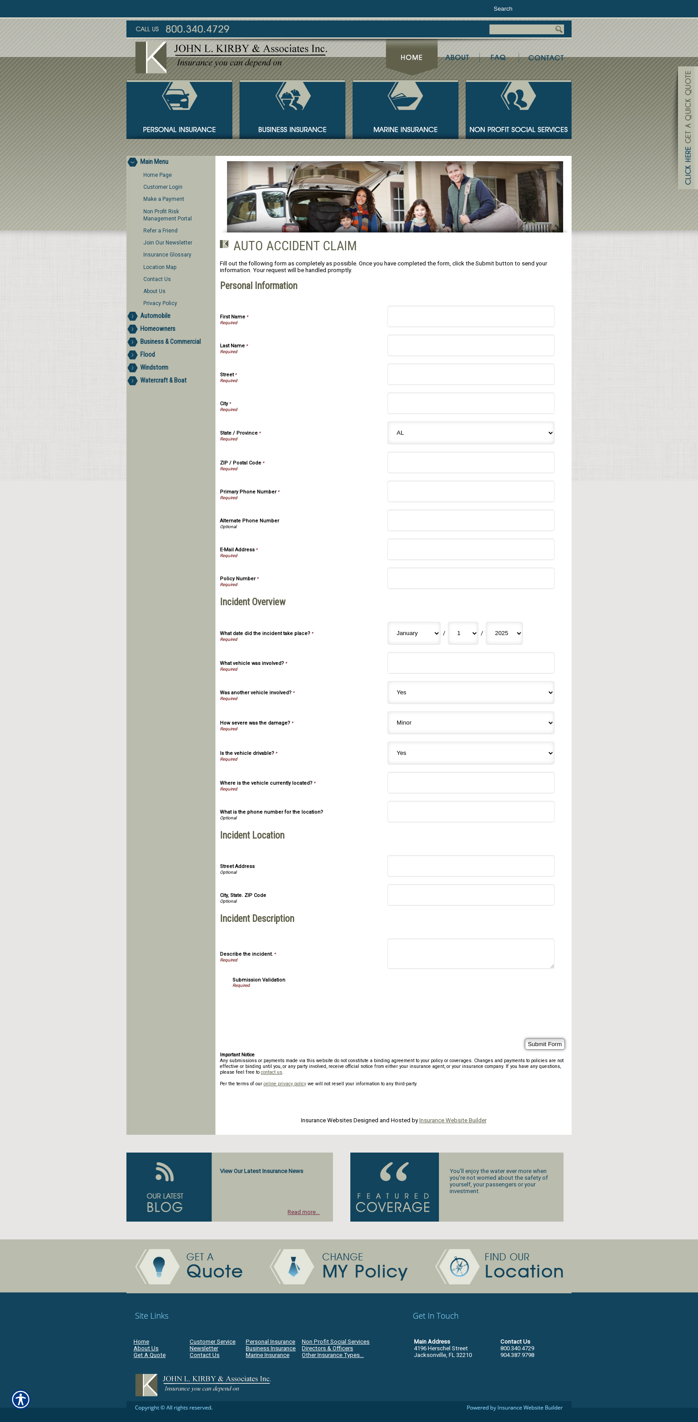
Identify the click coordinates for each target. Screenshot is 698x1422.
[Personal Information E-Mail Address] (471, 549)
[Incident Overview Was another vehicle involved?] (471, 692)
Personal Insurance (270, 1341)
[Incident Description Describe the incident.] (471, 953)
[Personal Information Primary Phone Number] (471, 491)
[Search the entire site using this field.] (519, 9)
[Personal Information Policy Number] (471, 578)
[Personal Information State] (471, 432)
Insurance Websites (326, 1120)
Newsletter (204, 1348)
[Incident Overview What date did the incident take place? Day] (463, 633)
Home (141, 1341)
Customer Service (212, 1341)
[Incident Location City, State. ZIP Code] (471, 895)
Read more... (304, 1212)
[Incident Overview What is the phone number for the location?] (471, 812)
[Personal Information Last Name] (471, 345)
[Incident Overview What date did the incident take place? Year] (504, 633)
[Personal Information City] (471, 403)
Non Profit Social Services (335, 1341)
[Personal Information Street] (471, 374)
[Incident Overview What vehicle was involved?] (471, 663)
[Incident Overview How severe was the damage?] (471, 722)
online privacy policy (285, 1084)
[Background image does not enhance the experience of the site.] (170, 162)
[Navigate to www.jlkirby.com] (684, 129)
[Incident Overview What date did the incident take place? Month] (414, 633)
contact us (271, 1072)
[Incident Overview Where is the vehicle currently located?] (471, 783)
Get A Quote (150, 1355)
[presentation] (300, 1005)
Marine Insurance (267, 1355)
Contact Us (204, 1355)
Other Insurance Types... (333, 1355)
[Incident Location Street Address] (471, 866)
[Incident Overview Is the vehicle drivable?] (471, 753)
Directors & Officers (327, 1348)
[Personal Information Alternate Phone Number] (471, 520)
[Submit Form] (545, 1044)
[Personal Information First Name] (471, 316)
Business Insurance (271, 1348)
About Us (146, 1348)
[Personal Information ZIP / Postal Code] (471, 462)
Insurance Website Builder (453, 1120)
